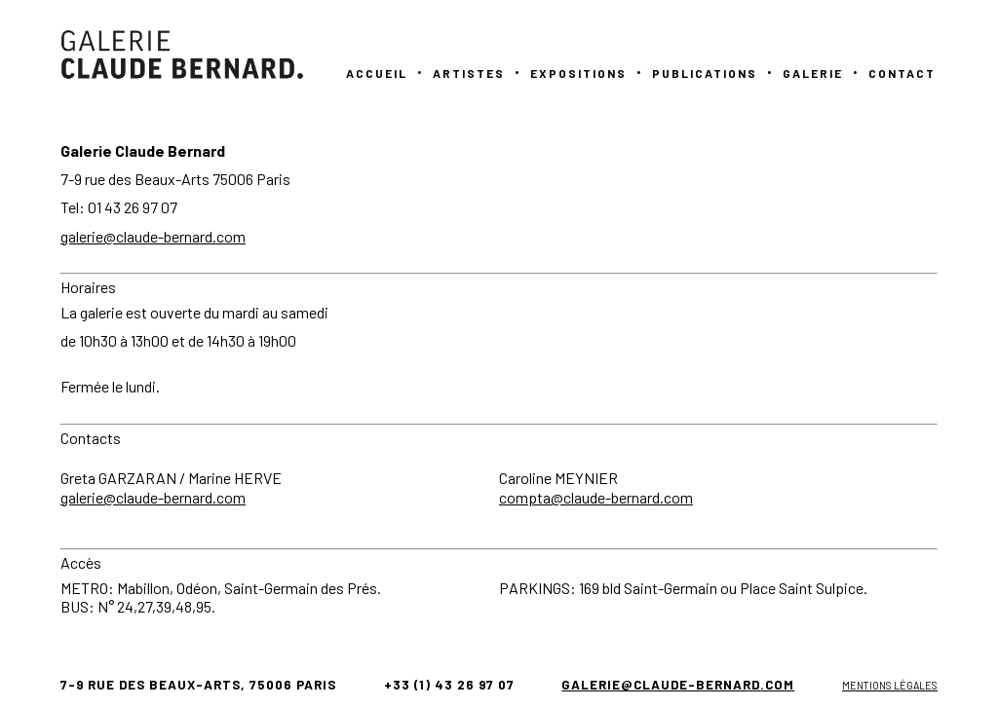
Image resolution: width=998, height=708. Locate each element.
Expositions (578, 73)
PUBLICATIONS (704, 73)
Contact (902, 73)
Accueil (376, 73)
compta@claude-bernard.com (596, 497)
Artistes (469, 73)
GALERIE (813, 73)
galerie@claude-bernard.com (153, 236)
